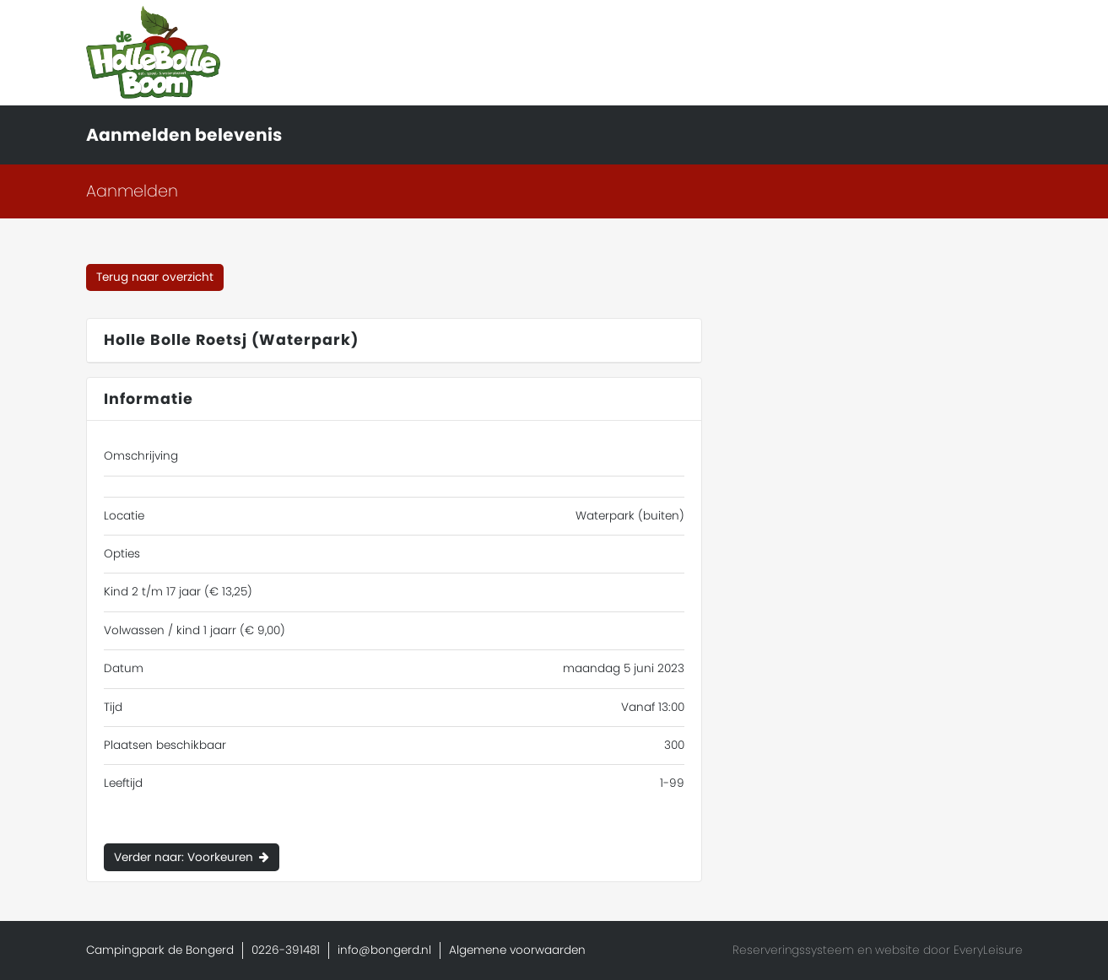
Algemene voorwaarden (517, 950)
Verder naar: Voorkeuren (183, 857)
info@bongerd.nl (384, 950)
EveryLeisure (988, 950)
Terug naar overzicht (154, 277)
